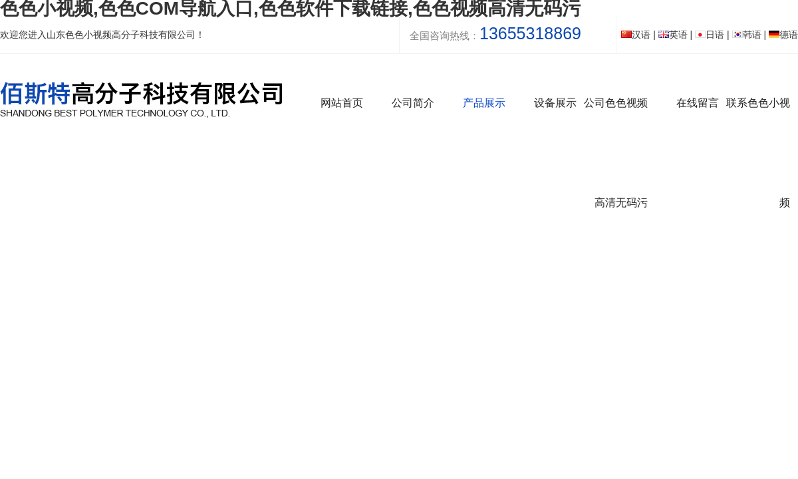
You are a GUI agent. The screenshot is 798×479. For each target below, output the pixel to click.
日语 (709, 34)
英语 (673, 34)
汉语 (635, 34)
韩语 (746, 34)
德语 (783, 34)
